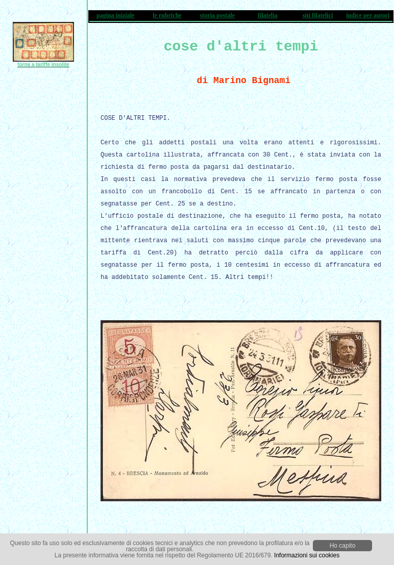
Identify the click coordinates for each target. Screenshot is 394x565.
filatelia (268, 15)
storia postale (217, 15)
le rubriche (167, 15)
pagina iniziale (115, 15)
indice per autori (367, 15)
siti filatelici (318, 15)
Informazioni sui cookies (306, 555)
